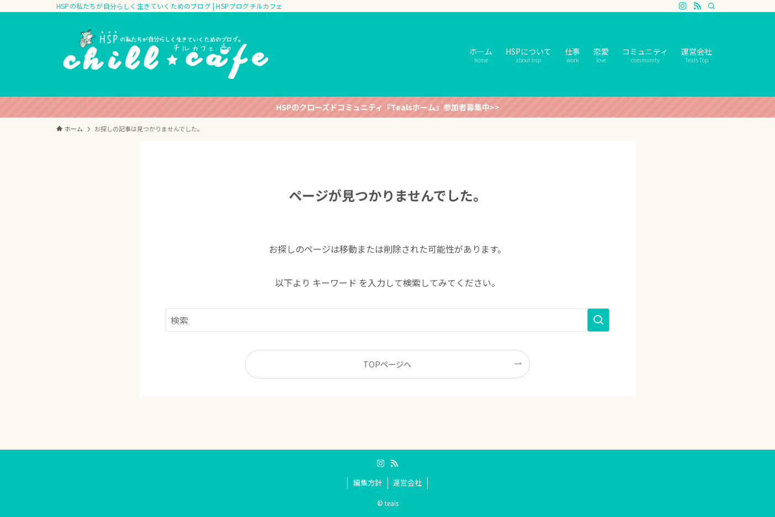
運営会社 (407, 482)
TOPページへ (387, 364)
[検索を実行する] (598, 320)
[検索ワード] (387, 320)
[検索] (711, 6)
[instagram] (683, 6)
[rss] (697, 6)
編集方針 (367, 482)
